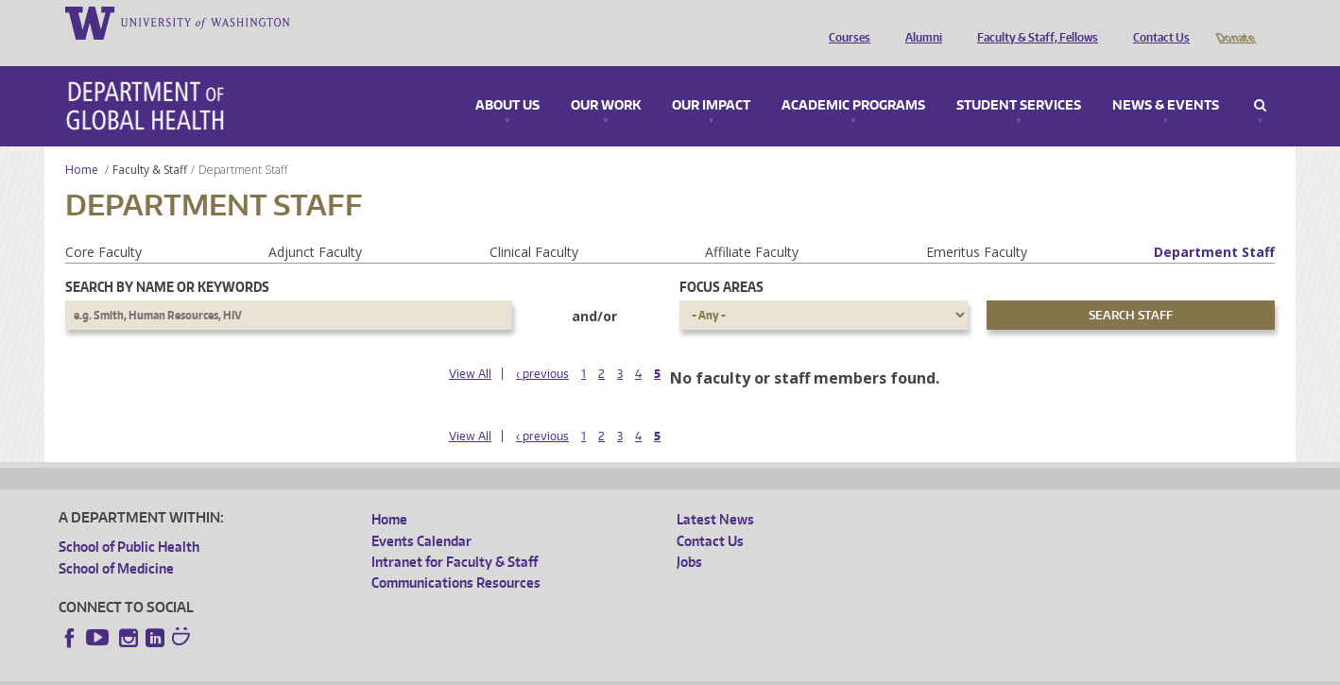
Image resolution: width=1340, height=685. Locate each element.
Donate (1234, 21)
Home (81, 143)
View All (470, 347)
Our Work (606, 79)
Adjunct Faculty (315, 225)
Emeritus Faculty (976, 225)
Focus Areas (721, 260)
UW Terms (385, 670)
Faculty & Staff (149, 143)
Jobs (689, 535)
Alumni (919, 21)
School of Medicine (116, 542)
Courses (845, 21)
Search (1260, 79)
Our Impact (711, 79)
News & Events (1165, 79)
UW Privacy (309, 670)
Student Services (1018, 79)
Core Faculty (103, 225)
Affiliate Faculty (752, 225)
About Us (507, 79)
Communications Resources (456, 556)
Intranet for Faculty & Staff (454, 535)
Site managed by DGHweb (498, 670)
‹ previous (542, 347)
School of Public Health (129, 520)
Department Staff (1214, 225)
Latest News (715, 493)
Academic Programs (853, 79)
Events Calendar (421, 514)
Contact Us (1156, 21)
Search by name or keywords (167, 260)
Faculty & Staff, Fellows (1032, 21)
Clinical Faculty (534, 225)
